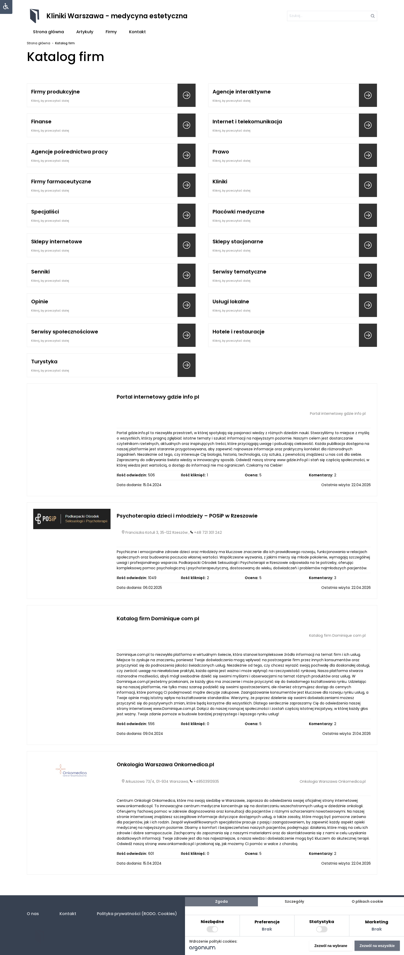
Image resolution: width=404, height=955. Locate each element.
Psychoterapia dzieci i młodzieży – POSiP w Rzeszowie (187, 515)
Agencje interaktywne (242, 91)
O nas (33, 914)
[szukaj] (332, 16)
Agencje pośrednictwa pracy (69, 151)
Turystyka (44, 361)
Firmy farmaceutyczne (61, 181)
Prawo (221, 151)
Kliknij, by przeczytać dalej (50, 101)
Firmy (111, 32)
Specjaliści (45, 211)
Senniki (40, 271)
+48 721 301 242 (208, 532)
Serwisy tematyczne (239, 271)
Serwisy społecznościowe (64, 331)
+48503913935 (206, 781)
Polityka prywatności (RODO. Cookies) (137, 914)
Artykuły (84, 32)
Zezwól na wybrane (330, 946)
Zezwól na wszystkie (377, 946)
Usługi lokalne (231, 301)
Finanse (41, 121)
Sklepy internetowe (56, 241)
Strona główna (48, 32)
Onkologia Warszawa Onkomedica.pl (165, 764)
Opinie (39, 301)
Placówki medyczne (239, 211)
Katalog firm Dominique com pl (158, 618)
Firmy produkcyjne (55, 91)
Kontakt (137, 32)
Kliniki (220, 181)
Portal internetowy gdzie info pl (158, 396)
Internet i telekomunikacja (247, 121)
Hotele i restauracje (239, 331)
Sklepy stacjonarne (238, 241)
